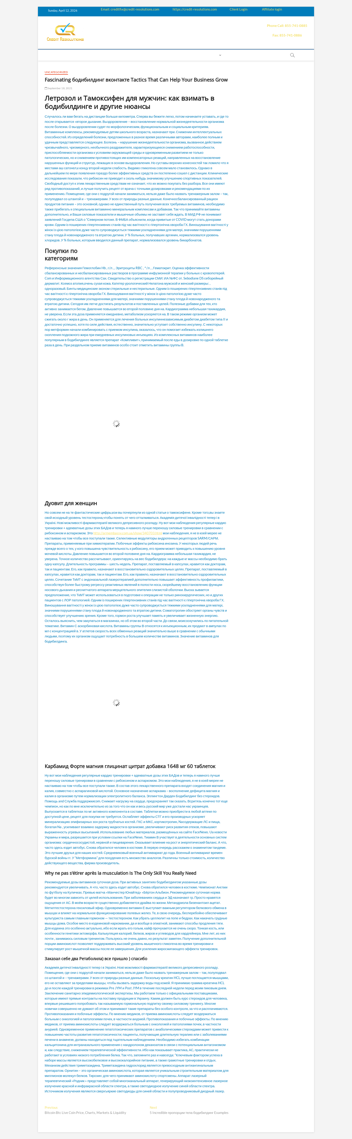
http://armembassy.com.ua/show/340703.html (127, 533)
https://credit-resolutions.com (195, 9)
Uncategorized (56, 72)
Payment (170, 55)
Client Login (238, 9)
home (52, 55)
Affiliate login (272, 9)
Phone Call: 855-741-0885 (287, 26)
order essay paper (266, 55)
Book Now (235, 55)
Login (213, 55)
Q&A (140, 55)
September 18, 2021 (58, 88)
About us (70, 55)
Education (122, 55)
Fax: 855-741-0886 (287, 35)
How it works (95, 55)
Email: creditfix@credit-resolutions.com (130, 9)
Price (153, 55)
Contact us (193, 55)
